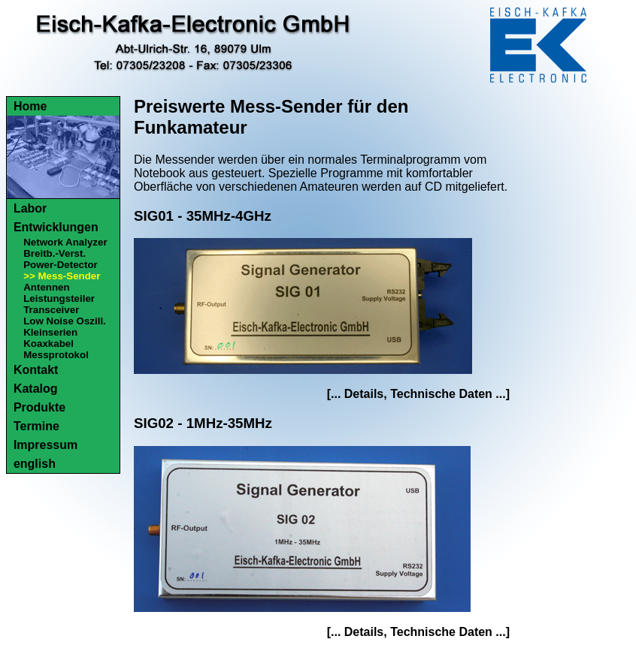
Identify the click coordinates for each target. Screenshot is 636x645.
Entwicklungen (56, 227)
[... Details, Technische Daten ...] (418, 393)
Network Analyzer (65, 242)
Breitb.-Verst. (54, 253)
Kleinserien (50, 332)
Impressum (45, 445)
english (35, 463)
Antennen (46, 287)
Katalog (36, 388)
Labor (30, 208)
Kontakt (36, 369)
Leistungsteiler (59, 298)
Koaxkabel (48, 343)
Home (30, 106)
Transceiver (51, 309)
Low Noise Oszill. (64, 321)
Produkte (39, 407)
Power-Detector (60, 264)
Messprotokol (56, 354)
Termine (36, 426)
